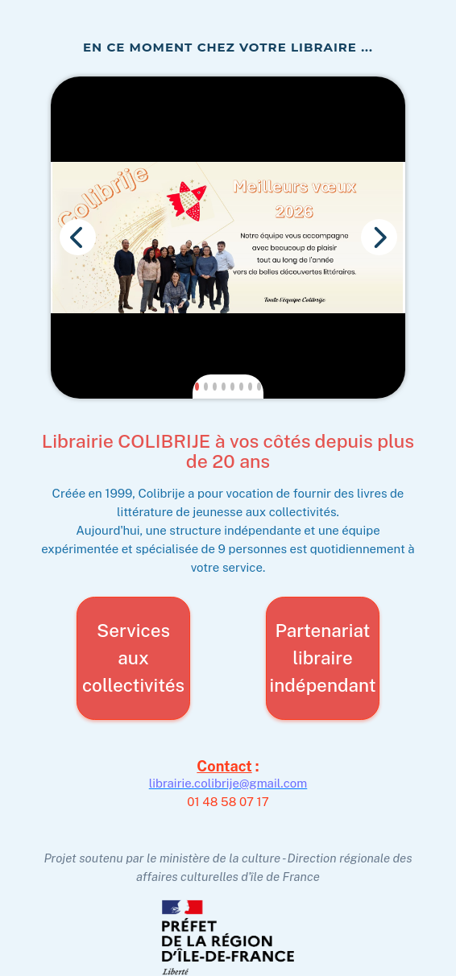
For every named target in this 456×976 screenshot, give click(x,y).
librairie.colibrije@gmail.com (228, 776)
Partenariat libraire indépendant (322, 651)
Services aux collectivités (133, 651)
